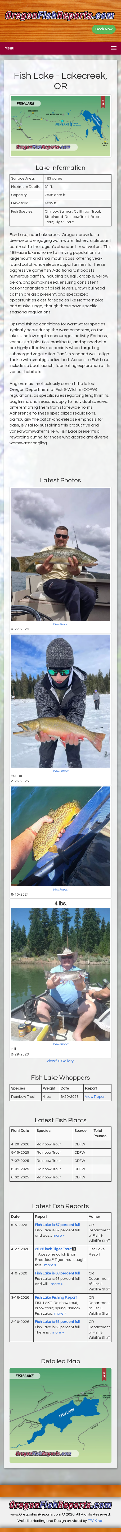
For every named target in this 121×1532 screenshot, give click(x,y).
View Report (60, 624)
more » (59, 1235)
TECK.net (96, 1521)
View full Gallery (60, 1061)
